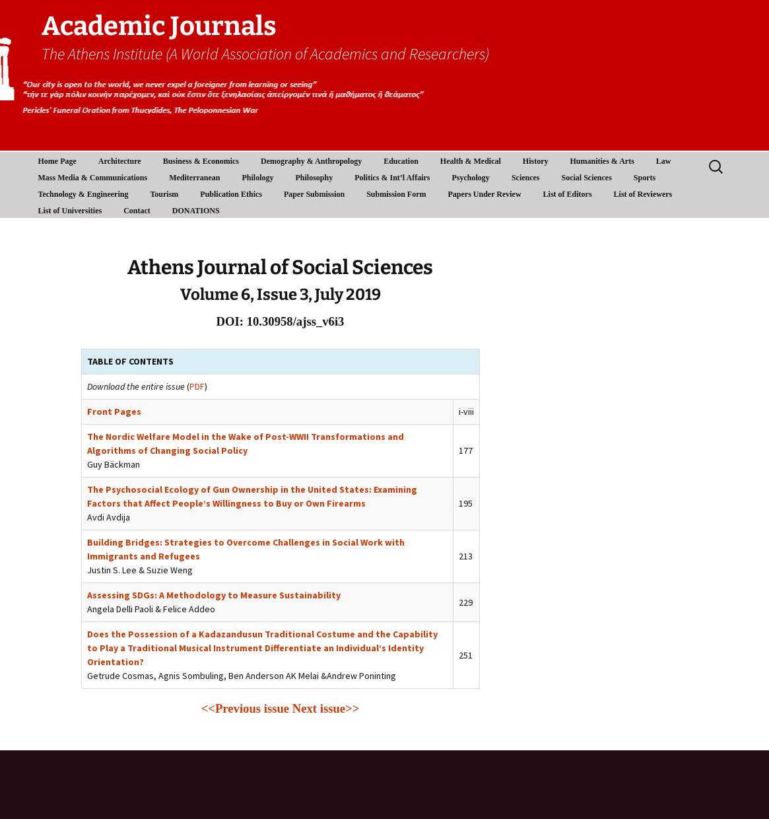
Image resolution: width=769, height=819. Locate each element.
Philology (257, 177)
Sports (644, 177)
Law (663, 161)
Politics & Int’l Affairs (392, 177)
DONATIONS (196, 210)
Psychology (471, 177)
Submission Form (396, 194)
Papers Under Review (484, 194)
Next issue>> (326, 708)
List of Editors (567, 194)
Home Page (57, 161)
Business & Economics (201, 161)
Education (401, 161)
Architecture (119, 161)
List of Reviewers (643, 194)
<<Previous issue (245, 708)
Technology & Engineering (83, 194)
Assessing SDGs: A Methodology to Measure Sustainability (214, 595)
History (536, 161)
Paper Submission (314, 194)
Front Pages (114, 411)
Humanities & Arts (602, 161)
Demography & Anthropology (311, 161)
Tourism (164, 194)
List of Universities (70, 210)
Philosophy (314, 177)
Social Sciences (587, 177)
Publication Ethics (231, 194)
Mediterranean (194, 177)
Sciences (526, 177)
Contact (136, 210)
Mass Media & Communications (93, 177)
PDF (197, 386)
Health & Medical (470, 161)
